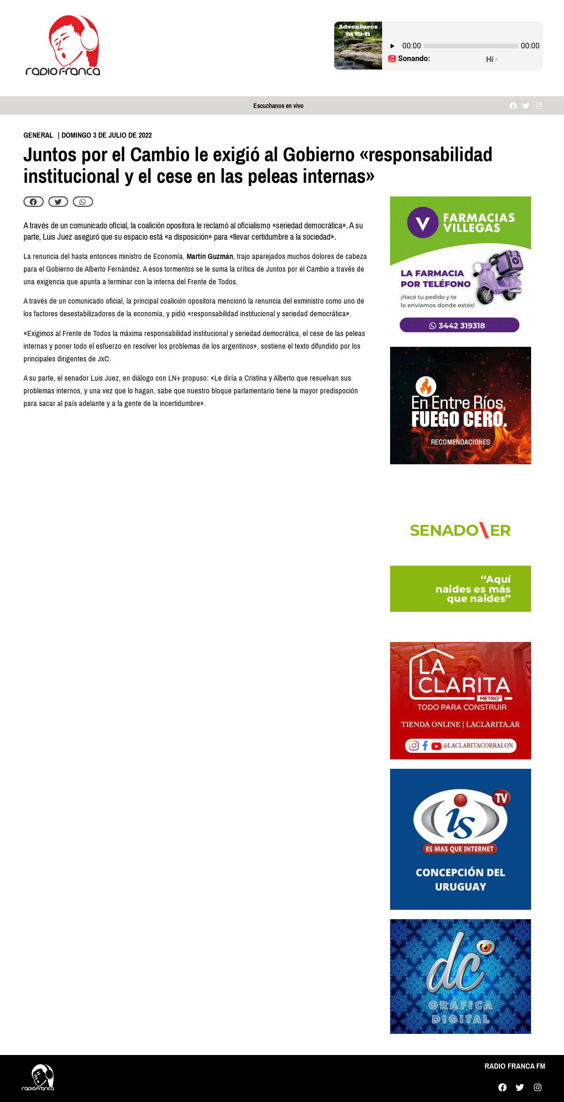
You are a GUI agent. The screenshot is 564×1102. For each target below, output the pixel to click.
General (38, 135)
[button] (34, 201)
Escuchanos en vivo (278, 106)
